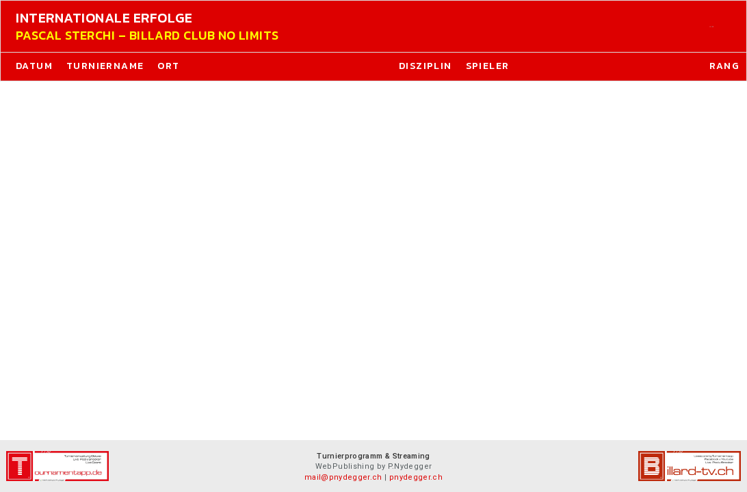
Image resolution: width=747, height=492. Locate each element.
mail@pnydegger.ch (343, 477)
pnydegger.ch (416, 477)
